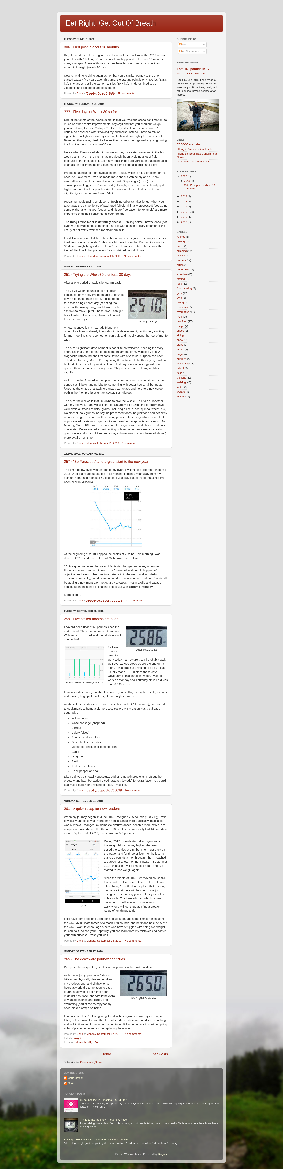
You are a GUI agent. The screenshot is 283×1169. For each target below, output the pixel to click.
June (187, 180)
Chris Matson (76, 1077)
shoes (180, 330)
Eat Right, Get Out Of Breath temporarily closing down (96, 1139)
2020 (184, 176)
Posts (184, 44)
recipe (180, 326)
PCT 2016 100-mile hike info (193, 161)
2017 (184, 206)
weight (77, 1038)
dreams (181, 260)
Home (106, 1054)
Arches (181, 236)
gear (179, 293)
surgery (181, 358)
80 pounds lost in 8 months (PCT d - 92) (103, 1099)
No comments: (127, 93)
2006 (184, 222)
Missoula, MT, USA (87, 1042)
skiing (180, 335)
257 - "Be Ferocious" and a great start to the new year (106, 462)
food (179, 283)
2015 (184, 216)
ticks (179, 372)
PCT (179, 316)
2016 (184, 211)
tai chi (180, 368)
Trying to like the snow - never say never (104, 1119)
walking (181, 382)
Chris (71, 1083)
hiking (180, 302)
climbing (182, 250)
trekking (181, 377)
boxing (181, 241)
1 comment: (129, 443)
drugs (180, 264)
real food (182, 321)
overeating (183, 311)
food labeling (184, 288)
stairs (180, 344)
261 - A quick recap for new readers (92, 809)
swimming (183, 363)
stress (180, 349)
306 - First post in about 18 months (91, 47)
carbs (180, 246)
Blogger (162, 1154)
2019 (184, 196)
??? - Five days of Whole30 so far (90, 112)
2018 (184, 201)
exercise (182, 274)
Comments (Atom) (91, 1062)
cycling (181, 255)
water (180, 387)
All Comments (189, 51)
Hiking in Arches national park (194, 149)
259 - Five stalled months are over (91, 619)
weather (181, 391)
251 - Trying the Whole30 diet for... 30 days (97, 275)
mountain (182, 307)
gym (179, 297)
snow (180, 340)
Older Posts (158, 1054)
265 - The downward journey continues (94, 959)
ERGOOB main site (188, 144)
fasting (181, 278)
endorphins (183, 269)
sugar (180, 354)
